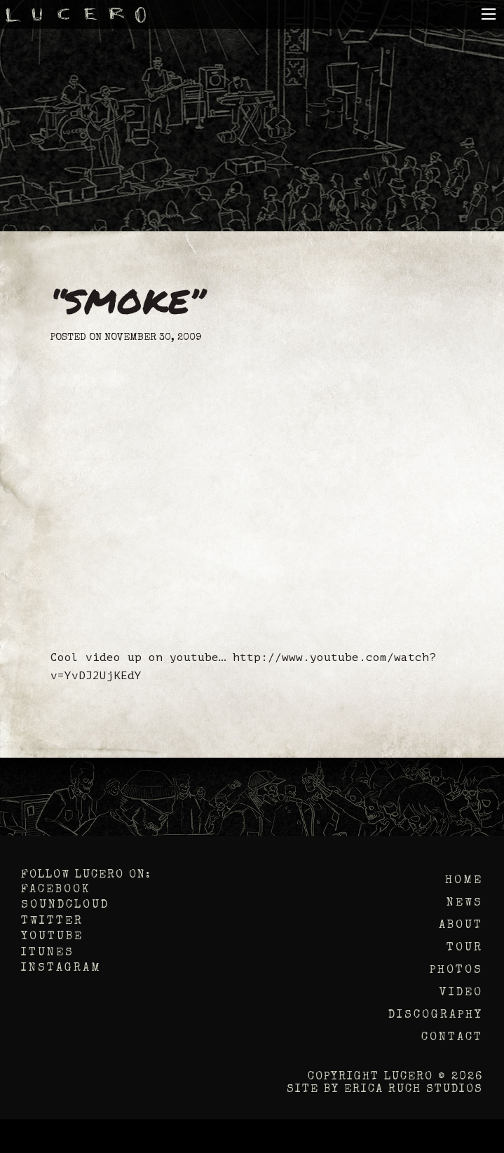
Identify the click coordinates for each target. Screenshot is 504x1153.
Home (464, 881)
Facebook (55, 890)
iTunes (47, 953)
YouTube (52, 937)
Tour (465, 948)
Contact (452, 1038)
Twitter (52, 921)
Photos (456, 970)
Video (461, 993)
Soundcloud (65, 905)
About (461, 926)
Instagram (61, 968)
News (465, 903)
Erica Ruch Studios (413, 1090)
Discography (435, 1015)
